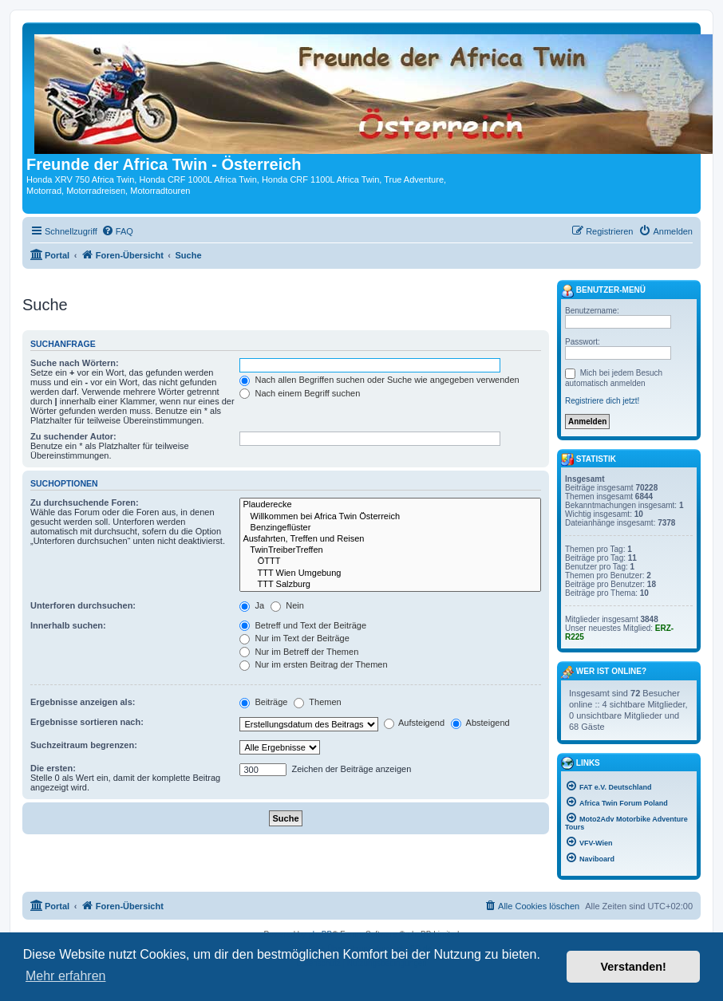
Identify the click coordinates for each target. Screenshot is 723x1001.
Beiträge (263, 702)
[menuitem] (117, 231)
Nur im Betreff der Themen (298, 651)
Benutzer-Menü (603, 291)
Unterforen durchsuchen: (83, 605)
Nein (287, 605)
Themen (317, 702)
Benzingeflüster (390, 528)
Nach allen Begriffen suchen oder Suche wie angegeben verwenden (379, 379)
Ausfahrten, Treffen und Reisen (390, 539)
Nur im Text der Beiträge (294, 638)
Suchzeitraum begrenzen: (83, 745)
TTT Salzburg (390, 584)
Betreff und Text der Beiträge (302, 625)
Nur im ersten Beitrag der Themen (313, 664)
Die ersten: (53, 768)
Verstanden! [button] (633, 966)
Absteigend (480, 722)
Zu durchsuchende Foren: (84, 502)
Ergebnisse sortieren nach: (87, 722)
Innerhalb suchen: (68, 625)
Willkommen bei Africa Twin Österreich (390, 516)
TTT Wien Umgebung (390, 573)
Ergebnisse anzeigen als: (82, 702)
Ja (251, 605)
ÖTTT (390, 561)
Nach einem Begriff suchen (299, 393)
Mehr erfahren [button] (66, 976)
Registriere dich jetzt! (602, 400)
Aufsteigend (414, 722)
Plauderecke (390, 504)
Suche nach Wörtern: (74, 363)
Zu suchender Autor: (73, 436)
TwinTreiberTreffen (390, 550)
